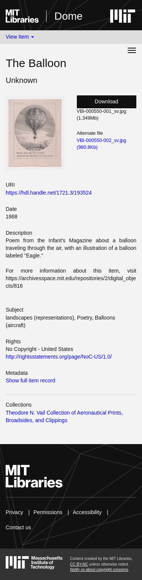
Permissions (47, 512)
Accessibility (87, 512)
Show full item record (30, 380)
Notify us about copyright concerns (99, 570)
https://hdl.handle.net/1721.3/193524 (49, 193)
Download (106, 101)
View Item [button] (20, 37)
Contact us (18, 527)
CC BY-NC (79, 564)
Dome (68, 16)
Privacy (14, 512)
